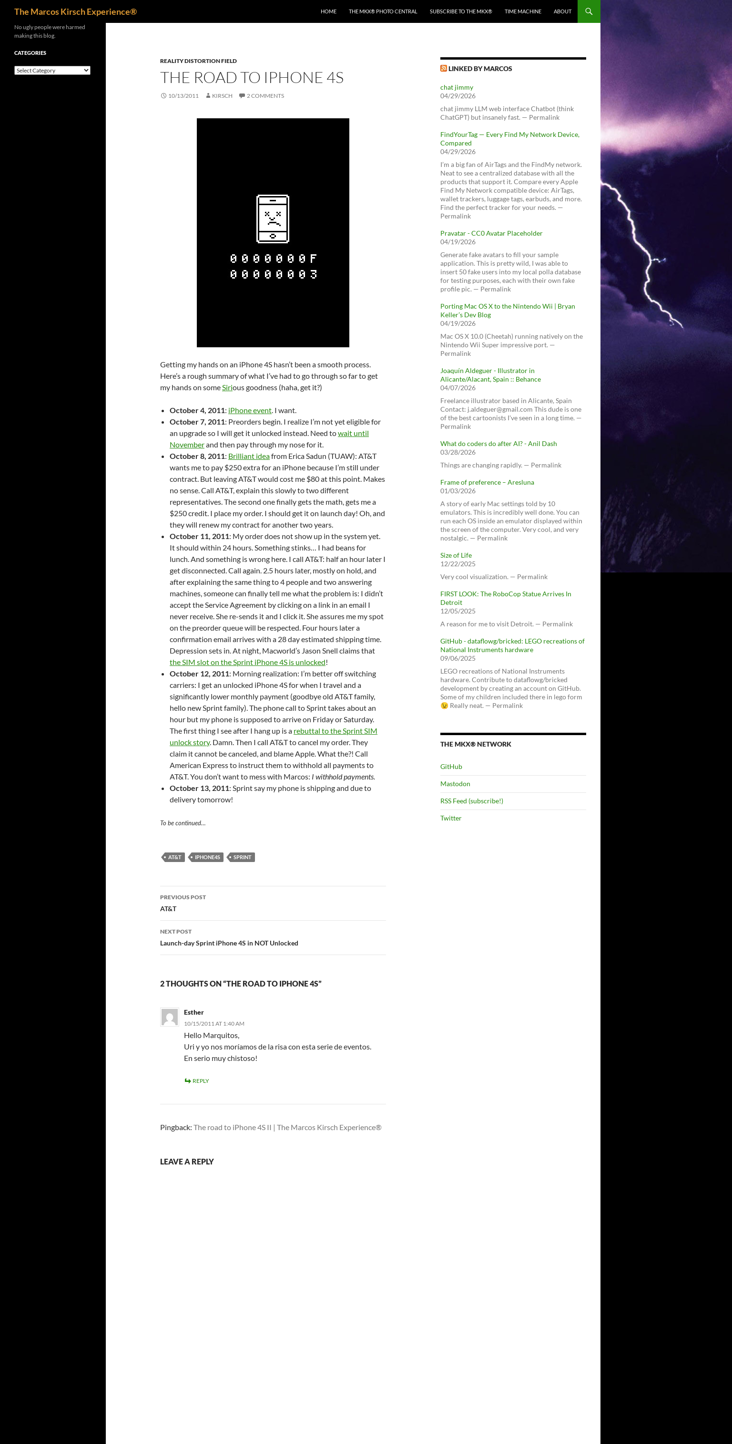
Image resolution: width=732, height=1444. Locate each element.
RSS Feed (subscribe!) (471, 801)
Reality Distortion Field (198, 60)
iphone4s (207, 857)
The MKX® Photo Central (383, 11)
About (562, 11)
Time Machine (523, 11)
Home (328, 11)
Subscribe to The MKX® (461, 11)
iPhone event (250, 410)
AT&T (273, 902)
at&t (175, 857)
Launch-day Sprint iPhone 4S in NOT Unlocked (273, 936)
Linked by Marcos (480, 68)
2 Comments (265, 95)
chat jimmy (456, 87)
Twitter (451, 818)
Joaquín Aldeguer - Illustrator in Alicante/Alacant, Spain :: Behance (490, 374)
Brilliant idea (249, 455)
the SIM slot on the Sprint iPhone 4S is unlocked (247, 661)
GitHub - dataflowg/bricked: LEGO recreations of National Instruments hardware (512, 645)
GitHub (451, 766)
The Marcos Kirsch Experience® (75, 11)
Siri (227, 387)
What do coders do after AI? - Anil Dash (498, 443)
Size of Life (456, 555)
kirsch (222, 95)
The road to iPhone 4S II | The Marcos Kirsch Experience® (287, 1127)
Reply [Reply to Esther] (201, 1080)
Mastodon (455, 783)
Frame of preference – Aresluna (487, 482)
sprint (243, 857)
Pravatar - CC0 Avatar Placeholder (491, 233)
